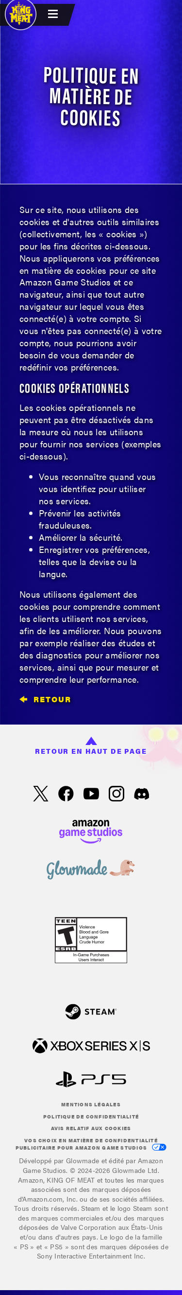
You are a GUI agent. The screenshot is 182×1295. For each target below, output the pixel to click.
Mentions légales (91, 1104)
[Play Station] (91, 1080)
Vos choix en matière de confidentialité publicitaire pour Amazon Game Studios (91, 1144)
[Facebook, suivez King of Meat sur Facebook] (66, 794)
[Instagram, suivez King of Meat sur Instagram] (116, 794)
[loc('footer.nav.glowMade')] (90, 870)
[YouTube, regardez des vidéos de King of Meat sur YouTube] (91, 794)
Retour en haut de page (91, 746)
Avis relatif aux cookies (91, 1128)
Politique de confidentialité (91, 1116)
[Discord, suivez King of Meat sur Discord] (141, 795)
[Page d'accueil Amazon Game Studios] (90, 830)
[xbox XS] (91, 1047)
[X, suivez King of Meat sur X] (41, 794)
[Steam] (91, 1013)
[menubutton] (54, 15)
